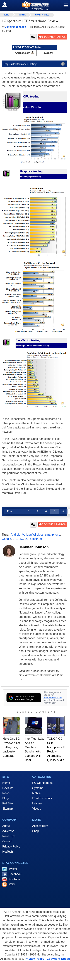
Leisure (37, 803)
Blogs (5, 798)
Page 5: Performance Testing (35, 64)
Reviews (7, 787)
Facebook (15, 874)
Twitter (13, 868)
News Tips (9, 836)
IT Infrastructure (42, 798)
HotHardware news (53, 697)
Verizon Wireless (33, 534)
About (6, 825)
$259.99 (48, 52)
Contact (7, 841)
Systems (37, 787)
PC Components (42, 782)
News (5, 793)
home (6, 15)
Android (16, 534)
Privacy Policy (11, 846)
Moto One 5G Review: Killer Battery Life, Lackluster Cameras (11, 747)
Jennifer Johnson (34, 547)
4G (21, 538)
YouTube (14, 879)
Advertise (8, 831)
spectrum (36, 538)
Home (6, 782)
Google (6, 538)
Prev (9, 511)
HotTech (7, 851)
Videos (36, 808)
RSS (12, 884)
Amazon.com (22, 52)
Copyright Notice (58, 958)
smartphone (52, 534)
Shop (35, 831)
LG (26, 538)
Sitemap (7, 808)
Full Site (7, 803)
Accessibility (40, 825)
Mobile (22, 15)
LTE (15, 538)
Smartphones (42, 15)
